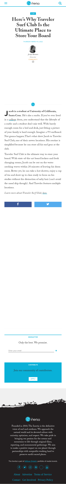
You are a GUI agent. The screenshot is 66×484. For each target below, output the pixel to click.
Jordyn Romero (33, 54)
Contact (16, 479)
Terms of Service (43, 474)
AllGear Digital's (31, 461)
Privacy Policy (45, 479)
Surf (33, 14)
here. (44, 193)
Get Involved (29, 479)
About (17, 474)
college (12, 120)
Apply (33, 379)
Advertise (27, 474)
